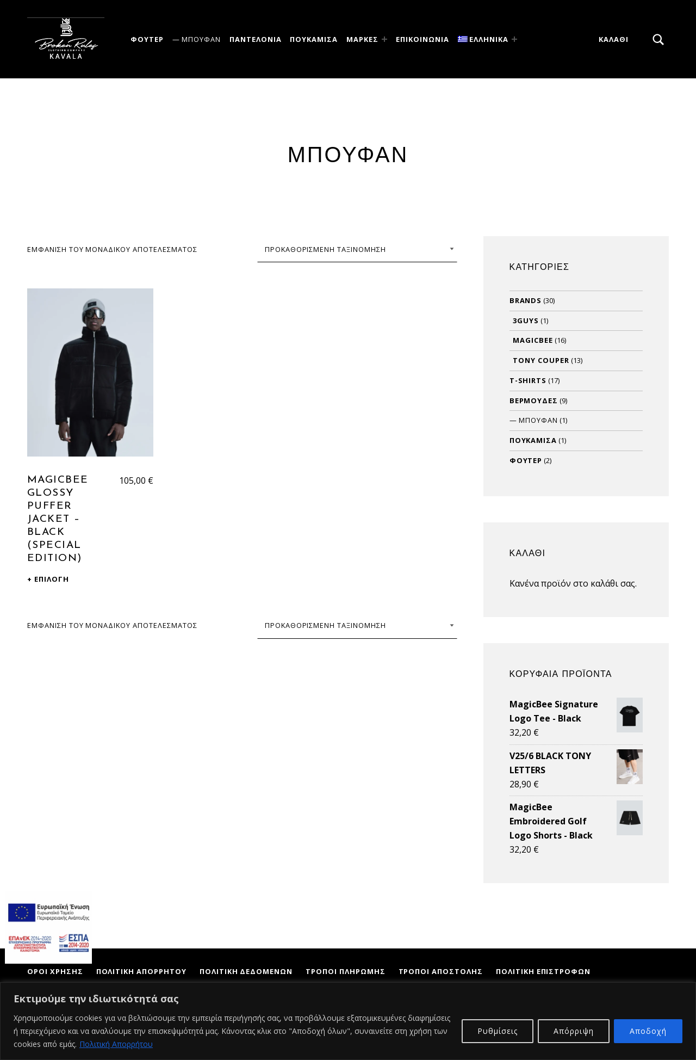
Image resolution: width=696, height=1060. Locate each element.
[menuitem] (485, 39)
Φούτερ (147, 39)
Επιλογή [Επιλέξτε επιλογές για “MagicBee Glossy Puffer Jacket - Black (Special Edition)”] (51, 579)
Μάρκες (362, 39)
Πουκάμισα (314, 39)
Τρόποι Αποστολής (441, 971)
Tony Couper (541, 360)
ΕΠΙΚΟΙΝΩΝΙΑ (422, 39)
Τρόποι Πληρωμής (345, 971)
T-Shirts (528, 380)
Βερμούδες (533, 400)
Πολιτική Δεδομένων (246, 971)
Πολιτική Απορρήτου (116, 1044)
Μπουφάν (201, 39)
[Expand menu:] (514, 39)
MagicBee (533, 340)
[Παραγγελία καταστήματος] (357, 249)
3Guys (526, 320)
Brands (525, 300)
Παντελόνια (255, 39)
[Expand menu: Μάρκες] (384, 39)
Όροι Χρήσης (55, 971)
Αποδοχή (648, 1031)
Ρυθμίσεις (497, 1031)
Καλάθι (614, 39)
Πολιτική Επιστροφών (543, 971)
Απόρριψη (573, 1031)
